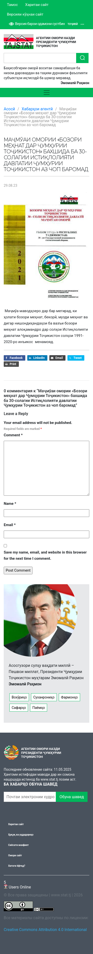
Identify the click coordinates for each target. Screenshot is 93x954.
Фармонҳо (69, 697)
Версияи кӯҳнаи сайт (25, 14)
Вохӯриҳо (19, 697)
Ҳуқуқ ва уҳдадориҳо (20, 834)
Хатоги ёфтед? (16, 865)
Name (10, 503)
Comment (13, 435)
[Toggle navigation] (46, 92)
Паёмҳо (38, 708)
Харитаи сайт (37, 4)
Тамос (12, 4)
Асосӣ (9, 109)
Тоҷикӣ (75, 24)
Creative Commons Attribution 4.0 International (45, 929)
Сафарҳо (19, 708)
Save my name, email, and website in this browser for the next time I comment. (45, 555)
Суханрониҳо (44, 697)
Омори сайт (15, 855)
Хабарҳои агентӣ (37, 109)
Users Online (17, 884)
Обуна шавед (72, 796)
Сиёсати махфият (18, 845)
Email (10, 525)
